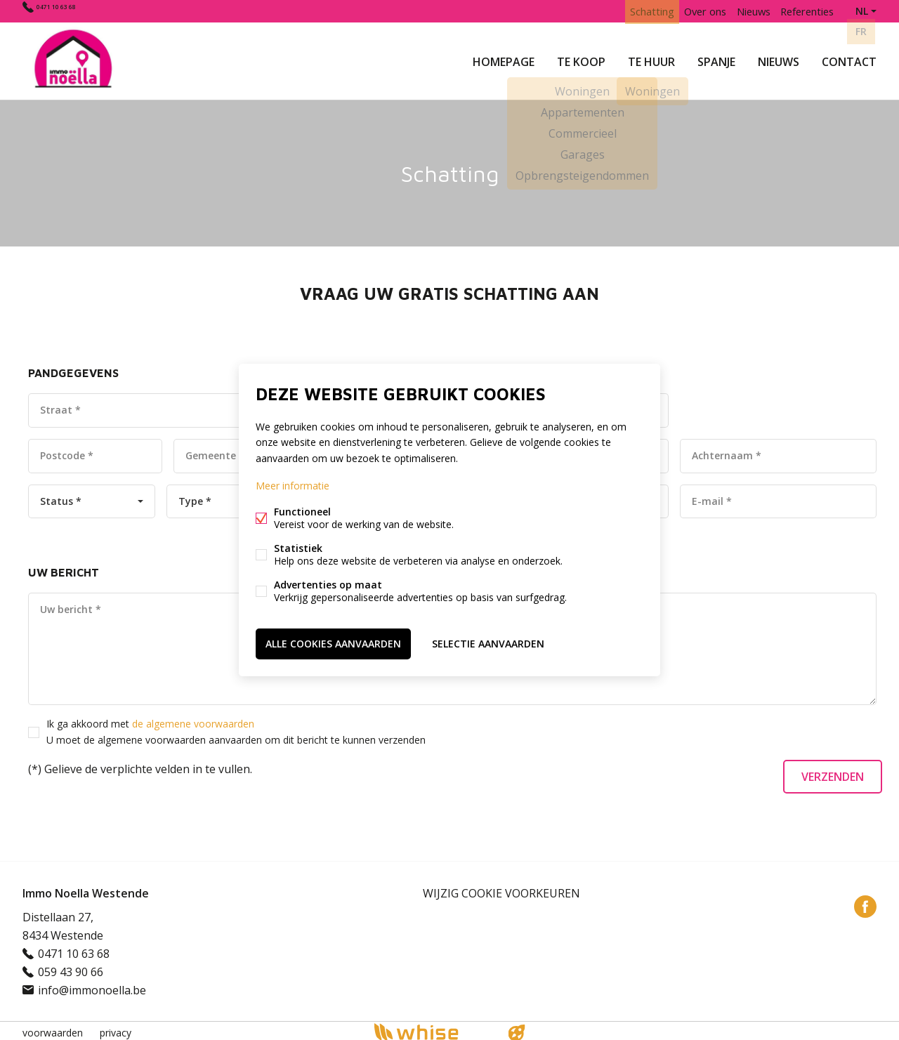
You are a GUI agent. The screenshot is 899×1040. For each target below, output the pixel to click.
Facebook (865, 902)
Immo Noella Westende (85, 889)
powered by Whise (433, 1027)
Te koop (581, 59)
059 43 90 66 (70, 967)
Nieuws (778, 59)
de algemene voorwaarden (193, 719)
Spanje (716, 59)
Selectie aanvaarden (488, 642)
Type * (194, 496)
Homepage (503, 59)
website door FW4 (516, 1029)
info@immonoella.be (92, 986)
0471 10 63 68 (71, 11)
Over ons (690, 11)
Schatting (631, 11)
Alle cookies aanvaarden (333, 642)
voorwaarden (52, 1028)
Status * (60, 496)
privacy (115, 1028)
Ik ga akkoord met (236, 727)
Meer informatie (292, 486)
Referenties (804, 11)
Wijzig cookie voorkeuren (501, 889)
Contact (849, 59)
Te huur (651, 59)
